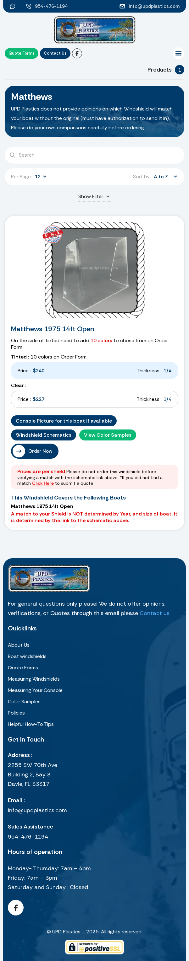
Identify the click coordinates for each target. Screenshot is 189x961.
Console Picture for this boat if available (64, 421)
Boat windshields (27, 656)
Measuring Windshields (34, 679)
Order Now (40, 451)
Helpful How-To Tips (31, 724)
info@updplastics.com (37, 810)
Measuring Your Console (35, 690)
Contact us (155, 613)
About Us (19, 645)
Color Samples (24, 701)
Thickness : (149, 370)
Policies (16, 713)
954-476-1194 (28, 836)
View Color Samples (107, 435)
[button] (178, 53)
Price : (24, 370)
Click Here (43, 483)
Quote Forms (23, 667)
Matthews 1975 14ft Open (52, 328)
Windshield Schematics (43, 435)
